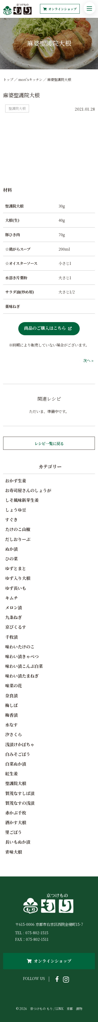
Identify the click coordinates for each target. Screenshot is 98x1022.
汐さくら (13, 734)
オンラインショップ (60, 9)
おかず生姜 (15, 481)
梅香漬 (11, 715)
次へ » (88, 360)
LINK (59, 1008)
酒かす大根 (15, 822)
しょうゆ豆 (15, 510)
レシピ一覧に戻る (49, 443)
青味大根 (13, 852)
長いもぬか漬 (17, 842)
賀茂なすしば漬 (19, 793)
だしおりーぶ (17, 539)
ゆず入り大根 (17, 578)
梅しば (11, 705)
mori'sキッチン (30, 79)
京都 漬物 (74, 1008)
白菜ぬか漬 (15, 764)
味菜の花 (13, 686)
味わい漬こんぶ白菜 (24, 666)
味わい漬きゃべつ (22, 656)
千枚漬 (11, 637)
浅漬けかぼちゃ (19, 744)
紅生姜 (11, 774)
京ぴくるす (15, 627)
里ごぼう (13, 832)
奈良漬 (11, 696)
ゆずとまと (15, 568)
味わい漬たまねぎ (22, 676)
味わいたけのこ (19, 647)
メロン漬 (13, 608)
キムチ (11, 598)
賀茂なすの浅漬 (19, 803)
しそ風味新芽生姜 (22, 500)
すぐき (11, 520)
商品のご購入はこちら (45, 328)
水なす (11, 725)
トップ (8, 79)
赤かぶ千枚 (15, 813)
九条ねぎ (13, 617)
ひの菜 (11, 559)
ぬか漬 (11, 549)
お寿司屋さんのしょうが (28, 490)
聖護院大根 (15, 783)
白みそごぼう (17, 754)
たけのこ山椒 (17, 529)
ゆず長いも (15, 588)
